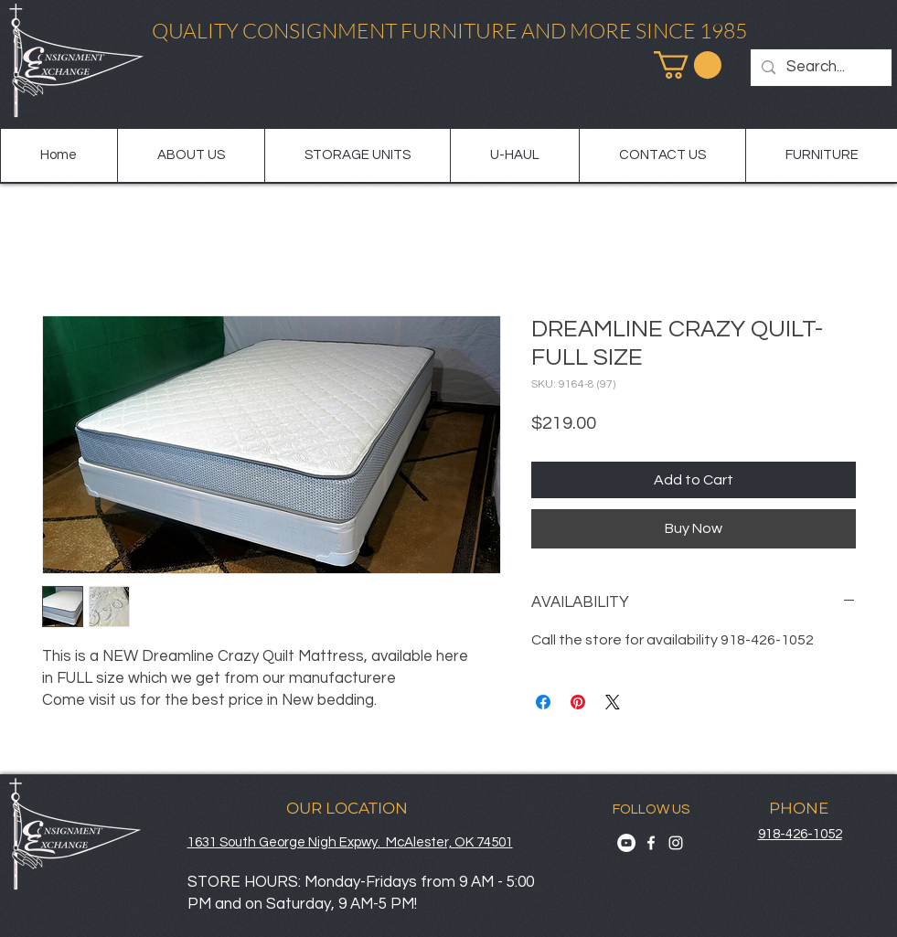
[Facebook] (651, 843)
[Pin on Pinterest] (578, 702)
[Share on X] (613, 702)
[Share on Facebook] (543, 702)
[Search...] (819, 67)
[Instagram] (676, 843)
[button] (687, 65)
